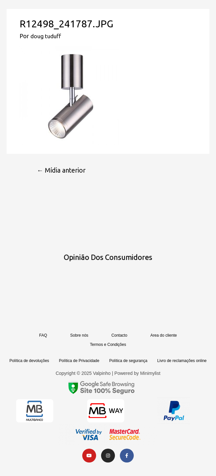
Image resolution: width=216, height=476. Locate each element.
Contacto (119, 335)
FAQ (43, 335)
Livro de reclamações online (181, 361)
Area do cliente (163, 335)
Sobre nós (79, 335)
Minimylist (150, 373)
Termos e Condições (108, 345)
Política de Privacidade (79, 361)
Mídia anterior (62, 170)
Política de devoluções (29, 361)
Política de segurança (128, 361)
